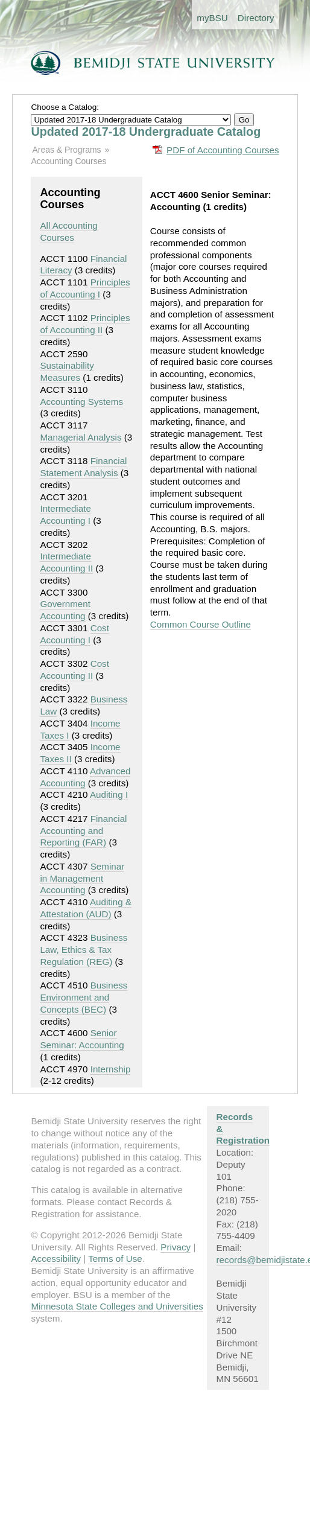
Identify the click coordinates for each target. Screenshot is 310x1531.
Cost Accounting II (74, 669)
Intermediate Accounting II (66, 562)
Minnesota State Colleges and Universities (117, 1306)
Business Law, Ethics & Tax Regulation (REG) (83, 949)
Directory (256, 18)
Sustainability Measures (67, 371)
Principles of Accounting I (85, 288)
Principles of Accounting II (85, 324)
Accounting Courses (68, 161)
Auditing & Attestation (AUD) (85, 908)
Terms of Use (115, 1258)
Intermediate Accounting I (65, 514)
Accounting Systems (81, 401)
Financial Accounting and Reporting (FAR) (83, 830)
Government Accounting (65, 610)
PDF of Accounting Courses (222, 150)
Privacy (175, 1247)
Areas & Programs (66, 149)
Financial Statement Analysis (83, 467)
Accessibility (56, 1258)
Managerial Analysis (80, 437)
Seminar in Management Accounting (82, 878)
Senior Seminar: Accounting (82, 1039)
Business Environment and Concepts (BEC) (83, 997)
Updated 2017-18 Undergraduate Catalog (146, 131)
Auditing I (109, 794)
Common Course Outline (200, 624)
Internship (110, 1069)
